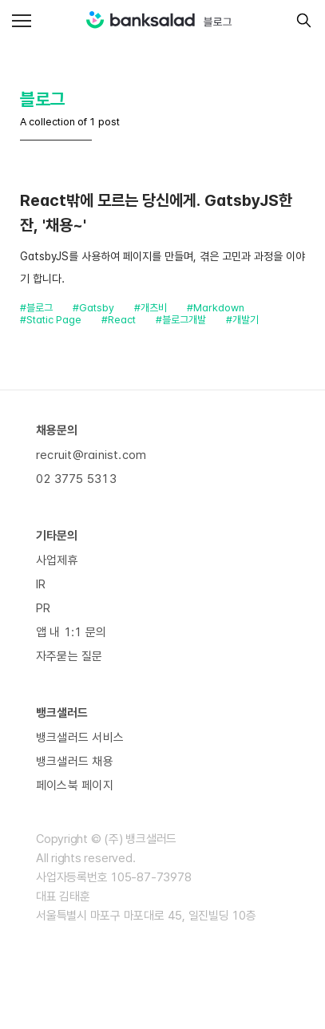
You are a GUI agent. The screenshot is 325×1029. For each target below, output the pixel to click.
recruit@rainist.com (91, 455)
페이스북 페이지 (74, 785)
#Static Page (50, 320)
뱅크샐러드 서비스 (80, 737)
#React (118, 320)
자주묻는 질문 (69, 656)
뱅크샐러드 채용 (74, 761)
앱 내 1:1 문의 (71, 632)
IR (41, 584)
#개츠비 (150, 308)
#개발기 (242, 320)
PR (43, 608)
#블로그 (36, 308)
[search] (300, 20)
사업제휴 (57, 560)
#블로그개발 (181, 320)
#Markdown (215, 308)
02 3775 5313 (76, 479)
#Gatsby (93, 308)
